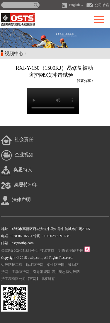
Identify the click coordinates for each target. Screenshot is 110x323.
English (74, 5)
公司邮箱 (102, 5)
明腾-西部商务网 (71, 251)
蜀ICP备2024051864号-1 (19, 251)
